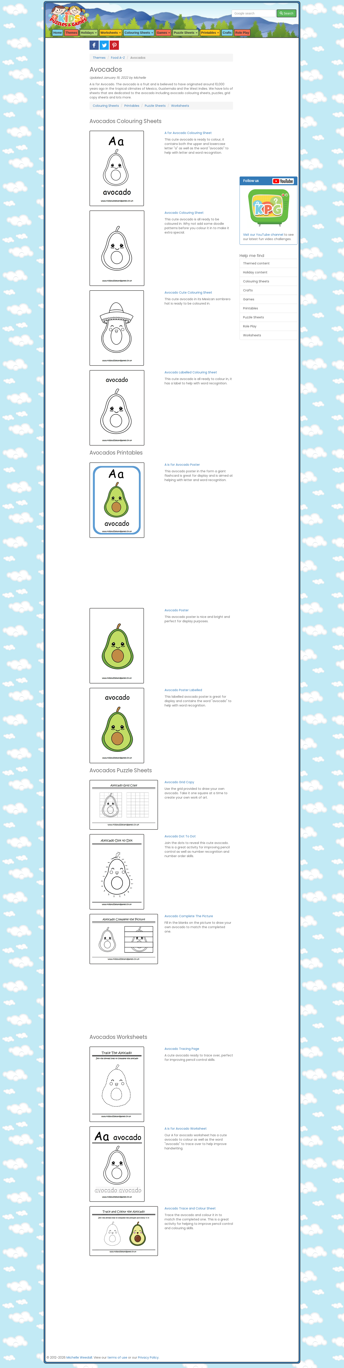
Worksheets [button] (110, 32)
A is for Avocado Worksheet (186, 1128)
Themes (71, 32)
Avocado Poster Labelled (183, 690)
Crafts (227, 32)
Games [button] (163, 32)
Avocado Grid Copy (179, 782)
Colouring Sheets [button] (139, 32)
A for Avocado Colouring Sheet (188, 133)
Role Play (242, 32)
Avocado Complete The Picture (189, 916)
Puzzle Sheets (155, 105)
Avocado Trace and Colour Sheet (190, 1208)
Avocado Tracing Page (182, 1049)
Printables (131, 105)
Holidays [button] (89, 32)
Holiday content (255, 272)
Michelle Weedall (79, 1357)
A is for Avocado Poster (182, 464)
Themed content (256, 263)
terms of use (117, 1357)
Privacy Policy (148, 1357)
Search (286, 13)
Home (57, 32)
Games (248, 299)
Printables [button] (210, 32)
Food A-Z (118, 57)
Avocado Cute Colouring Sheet (188, 292)
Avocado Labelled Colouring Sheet (191, 372)
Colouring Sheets (106, 105)
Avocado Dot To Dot (180, 836)
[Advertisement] (65, 106)
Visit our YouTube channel (263, 234)
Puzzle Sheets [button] (185, 32)
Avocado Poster (177, 610)
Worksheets (180, 105)
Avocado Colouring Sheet (184, 212)
